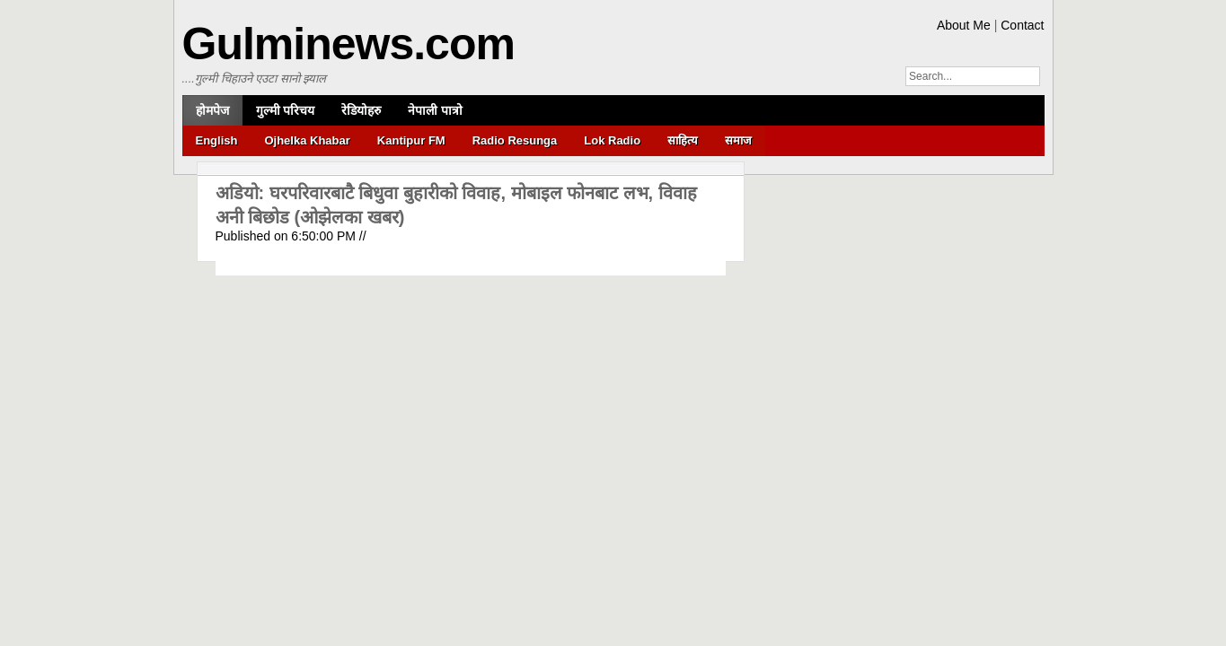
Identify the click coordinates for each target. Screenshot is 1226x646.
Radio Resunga (515, 140)
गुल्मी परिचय (285, 110)
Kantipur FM (411, 140)
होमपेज (212, 110)
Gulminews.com (348, 44)
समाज (738, 140)
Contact (1022, 25)
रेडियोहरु (361, 110)
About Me (964, 25)
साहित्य (682, 140)
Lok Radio (612, 140)
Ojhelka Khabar (306, 140)
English (217, 140)
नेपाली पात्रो (435, 110)
